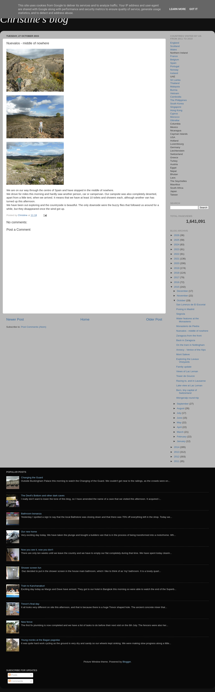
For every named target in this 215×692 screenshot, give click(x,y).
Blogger (127, 661)
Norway (174, 69)
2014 (177, 447)
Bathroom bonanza (31, 513)
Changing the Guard (32, 477)
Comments (15, 681)
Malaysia (175, 86)
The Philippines (178, 100)
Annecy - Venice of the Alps (191, 349)
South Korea (177, 103)
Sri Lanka (175, 80)
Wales (173, 49)
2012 (177, 456)
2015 (177, 287)
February (182, 436)
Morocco (175, 117)
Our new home (29, 531)
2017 (177, 277)
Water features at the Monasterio (187, 320)
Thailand (175, 83)
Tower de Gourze (185, 376)
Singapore (175, 107)
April (179, 427)
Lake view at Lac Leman (189, 385)
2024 (177, 244)
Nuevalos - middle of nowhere (192, 330)
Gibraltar (175, 120)
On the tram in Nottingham (190, 345)
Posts (12, 675)
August (181, 408)
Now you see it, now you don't (37, 549)
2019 (177, 268)
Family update (184, 366)
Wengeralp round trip (187, 397)
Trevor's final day (30, 603)
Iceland (174, 73)
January (181, 441)
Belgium (174, 59)
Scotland (175, 46)
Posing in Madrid (185, 309)
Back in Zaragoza (185, 340)
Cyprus (174, 113)
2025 (177, 240)
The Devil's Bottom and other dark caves (42, 495)
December (183, 291)
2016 (177, 282)
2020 (177, 263)
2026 (177, 235)
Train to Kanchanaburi (33, 585)
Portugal (174, 66)
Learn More (177, 9)
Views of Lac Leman (187, 371)
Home (84, 319)
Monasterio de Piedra (187, 326)
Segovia (180, 313)
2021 (177, 258)
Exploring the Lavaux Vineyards (187, 360)
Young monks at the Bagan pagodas (40, 640)
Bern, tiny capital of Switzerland (186, 391)
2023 (177, 249)
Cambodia (175, 96)
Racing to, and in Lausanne (191, 381)
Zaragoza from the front (189, 335)
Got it (193, 9)
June (180, 417)
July (179, 413)
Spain (173, 63)
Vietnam (174, 93)
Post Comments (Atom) (33, 327)
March (180, 432)
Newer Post (15, 319)
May (179, 422)
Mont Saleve (183, 354)
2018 (177, 272)
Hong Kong (176, 110)
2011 (177, 461)
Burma (173, 90)
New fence (26, 622)
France (174, 56)
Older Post (154, 319)
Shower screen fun (31, 567)
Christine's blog (34, 19)
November (183, 295)
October (181, 300)
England (174, 42)
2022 (177, 254)
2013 (177, 452)
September (183, 403)
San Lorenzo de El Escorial (191, 304)
